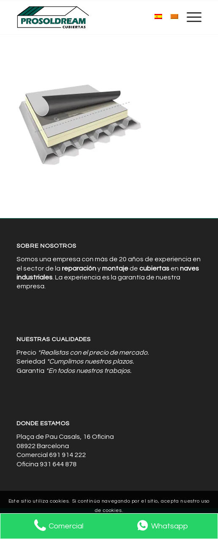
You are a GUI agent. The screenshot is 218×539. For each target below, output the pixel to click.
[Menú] (189, 17)
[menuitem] (189, 17)
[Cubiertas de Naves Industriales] (91, 17)
